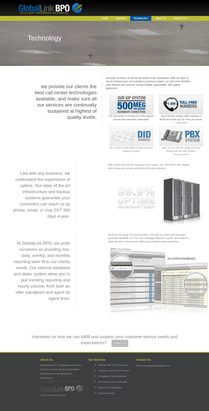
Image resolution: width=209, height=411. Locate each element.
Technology (140, 18)
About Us (160, 18)
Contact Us (180, 18)
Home (105, 18)
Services (120, 18)
